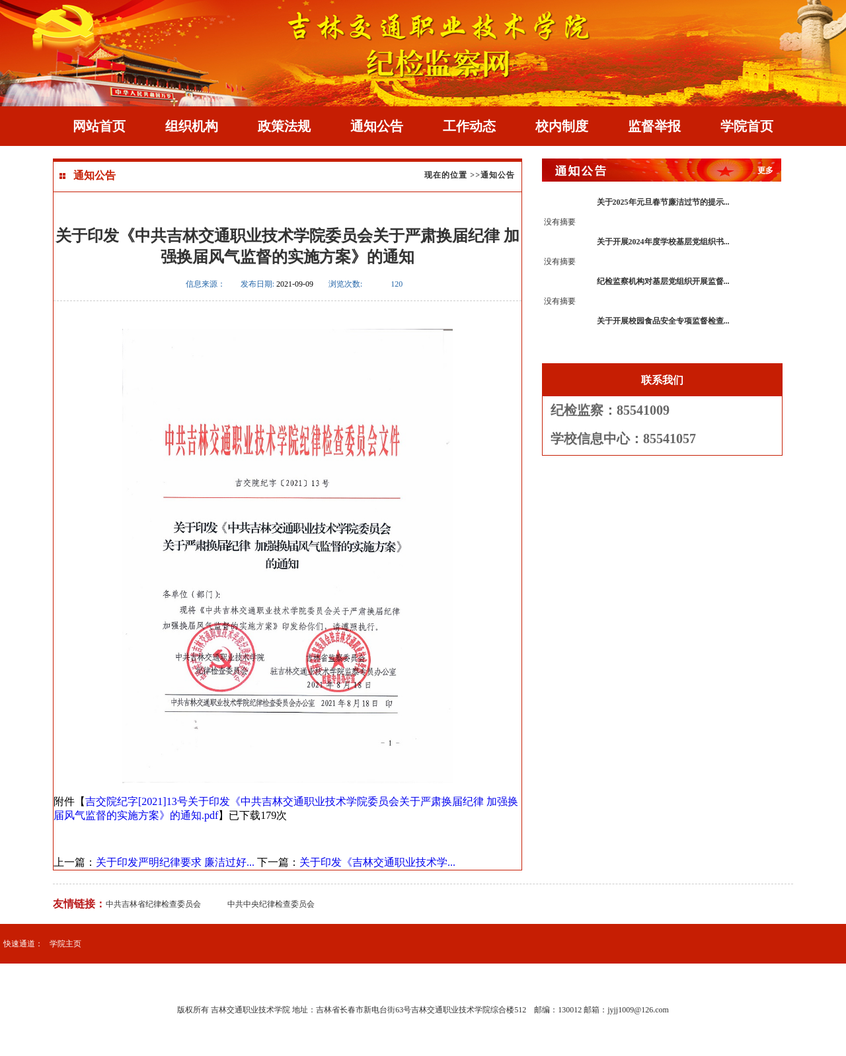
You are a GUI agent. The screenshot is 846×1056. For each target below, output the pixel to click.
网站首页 (99, 126)
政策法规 (284, 126)
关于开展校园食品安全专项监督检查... (663, 321)
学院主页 (65, 943)
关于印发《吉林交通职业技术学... (377, 862)
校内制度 (561, 126)
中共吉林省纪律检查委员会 (153, 904)
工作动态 (469, 126)
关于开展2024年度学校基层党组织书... (663, 241)
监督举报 (654, 126)
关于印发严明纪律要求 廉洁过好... (175, 862)
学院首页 (746, 126)
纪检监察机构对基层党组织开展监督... (663, 281)
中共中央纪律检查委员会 (271, 904)
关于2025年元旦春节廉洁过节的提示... (663, 202)
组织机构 (191, 126)
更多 (765, 170)
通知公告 (376, 126)
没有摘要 (560, 222)
